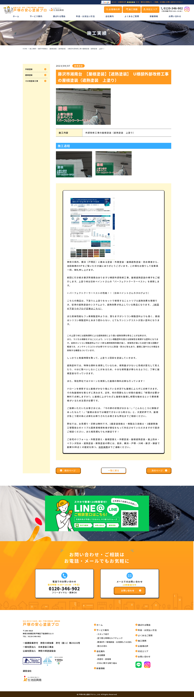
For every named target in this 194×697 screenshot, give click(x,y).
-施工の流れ (102, 646)
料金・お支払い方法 (85, 16)
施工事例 (142, 640)
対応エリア (143, 651)
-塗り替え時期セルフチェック (110, 638)
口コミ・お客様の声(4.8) (119, 2)
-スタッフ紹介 (103, 634)
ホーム (16, 16)
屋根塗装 (29, 75)
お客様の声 (143, 646)
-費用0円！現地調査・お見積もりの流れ (114, 642)
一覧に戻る (113, 470)
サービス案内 (36, 16)
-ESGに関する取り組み (107, 663)
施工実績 (33, 49)
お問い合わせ (175, 16)
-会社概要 (101, 655)
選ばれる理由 (59, 16)
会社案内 (109, 16)
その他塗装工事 (31, 81)
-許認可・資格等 (104, 659)
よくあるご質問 (131, 16)
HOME (25, 49)
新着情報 (154, 16)
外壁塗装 (29, 69)
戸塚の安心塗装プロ (30, 9)
